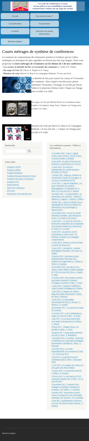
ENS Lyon (11, 191)
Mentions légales (15, 41)
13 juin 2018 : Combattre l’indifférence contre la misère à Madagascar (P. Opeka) (67, 287)
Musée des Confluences (16, 188)
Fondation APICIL (14, 167)
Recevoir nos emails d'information (44, 32)
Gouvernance (44, 24)
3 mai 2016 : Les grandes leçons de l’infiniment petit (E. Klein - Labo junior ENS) (67, 359)
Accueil (15, 16)
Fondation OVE (13, 182)
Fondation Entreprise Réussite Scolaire (21, 176)
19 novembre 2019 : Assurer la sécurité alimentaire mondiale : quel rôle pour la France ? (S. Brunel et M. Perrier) (66, 215)
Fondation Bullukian (14, 173)
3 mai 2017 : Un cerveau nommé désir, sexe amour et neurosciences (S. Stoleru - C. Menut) (67, 321)
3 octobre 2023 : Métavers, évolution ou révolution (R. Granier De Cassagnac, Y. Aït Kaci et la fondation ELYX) (66, 177)
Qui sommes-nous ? (44, 16)
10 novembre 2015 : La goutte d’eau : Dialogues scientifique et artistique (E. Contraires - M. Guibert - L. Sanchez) (66, 387)
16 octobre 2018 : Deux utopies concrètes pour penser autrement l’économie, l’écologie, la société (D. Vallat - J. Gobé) (67, 280)
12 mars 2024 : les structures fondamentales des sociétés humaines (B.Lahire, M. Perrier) (65, 169)
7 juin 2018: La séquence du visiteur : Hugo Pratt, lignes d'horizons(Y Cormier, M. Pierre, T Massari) (67, 294)
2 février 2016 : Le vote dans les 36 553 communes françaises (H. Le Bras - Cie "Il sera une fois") (67, 378)
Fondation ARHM (14, 170)
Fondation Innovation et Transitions (20, 179)
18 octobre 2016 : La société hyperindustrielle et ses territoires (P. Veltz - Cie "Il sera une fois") (67, 351)
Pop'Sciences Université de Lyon (19, 194)
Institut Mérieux (13, 185)
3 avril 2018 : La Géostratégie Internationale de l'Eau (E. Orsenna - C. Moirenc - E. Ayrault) (66, 302)
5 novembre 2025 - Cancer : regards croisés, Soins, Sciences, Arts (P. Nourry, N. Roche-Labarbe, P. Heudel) (67, 155)
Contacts (15, 31)
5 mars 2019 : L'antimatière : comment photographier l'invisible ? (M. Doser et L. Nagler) (67, 250)
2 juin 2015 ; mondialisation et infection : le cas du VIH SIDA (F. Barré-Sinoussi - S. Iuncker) (67, 403)
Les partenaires (15, 24)
